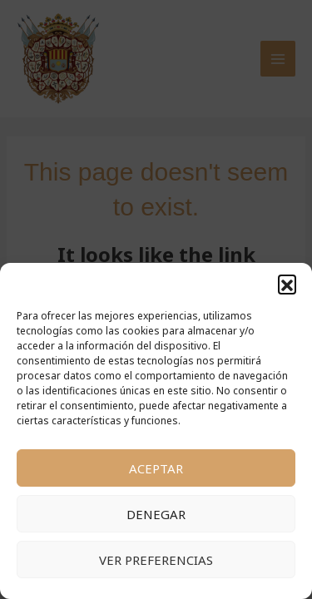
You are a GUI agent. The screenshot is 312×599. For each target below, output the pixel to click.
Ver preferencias (156, 560)
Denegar (156, 514)
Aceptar (156, 468)
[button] (287, 283)
